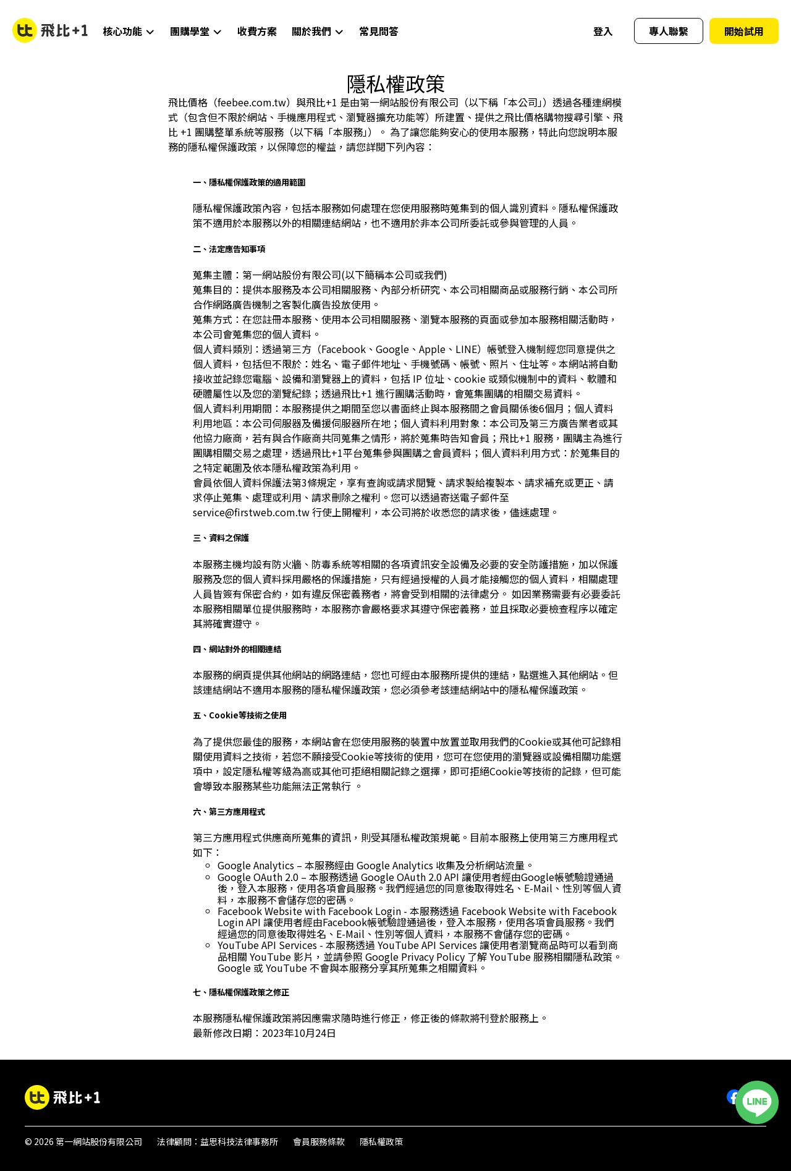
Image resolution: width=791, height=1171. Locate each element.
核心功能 (129, 30)
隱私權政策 (381, 1141)
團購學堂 (196, 30)
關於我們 (318, 30)
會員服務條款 (319, 1141)
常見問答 (379, 30)
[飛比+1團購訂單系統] (62, 1097)
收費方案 (257, 30)
